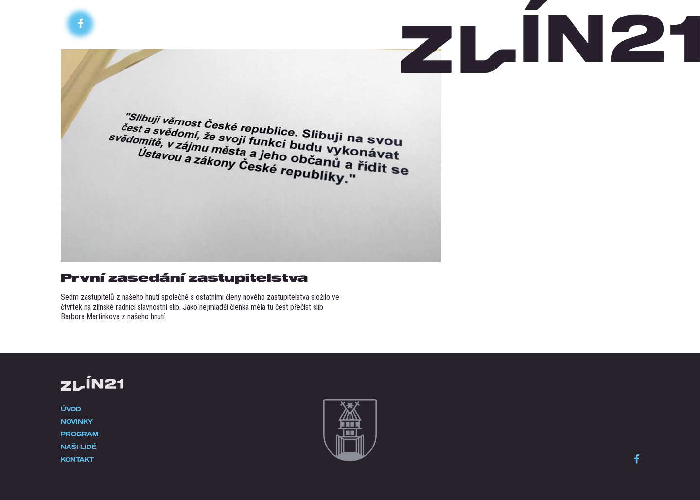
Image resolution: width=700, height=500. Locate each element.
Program (80, 434)
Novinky (77, 421)
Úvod (71, 408)
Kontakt (77, 459)
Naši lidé (79, 446)
